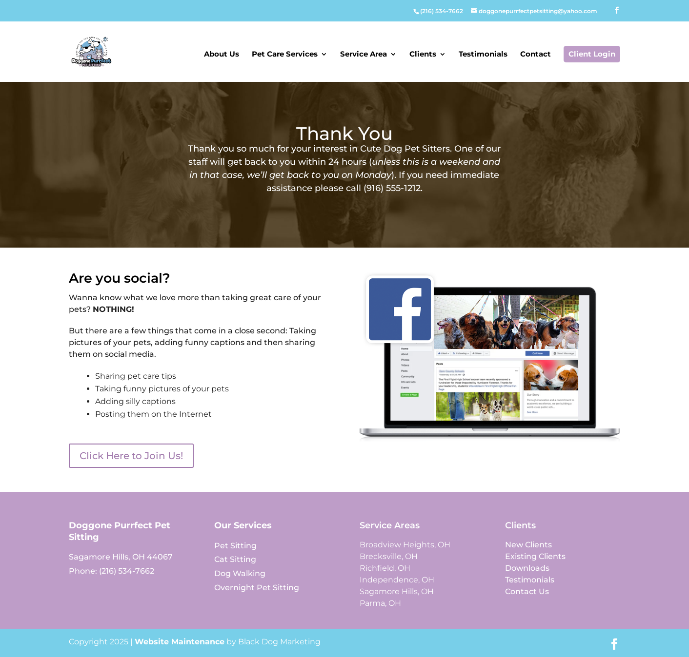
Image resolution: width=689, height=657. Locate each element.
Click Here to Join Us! (131, 456)
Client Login (591, 53)
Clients (422, 54)
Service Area (363, 54)
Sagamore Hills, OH (397, 591)
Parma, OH (380, 603)
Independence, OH (397, 579)
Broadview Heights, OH (405, 544)
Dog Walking (239, 573)
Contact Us (527, 591)
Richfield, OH (385, 568)
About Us (221, 54)
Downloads (527, 568)
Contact (535, 54)
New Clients (528, 544)
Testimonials (483, 54)
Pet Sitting (235, 545)
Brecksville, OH (389, 556)
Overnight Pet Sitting (256, 587)
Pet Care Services (285, 54)
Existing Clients (535, 556)
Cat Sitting (235, 559)
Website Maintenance (179, 641)
